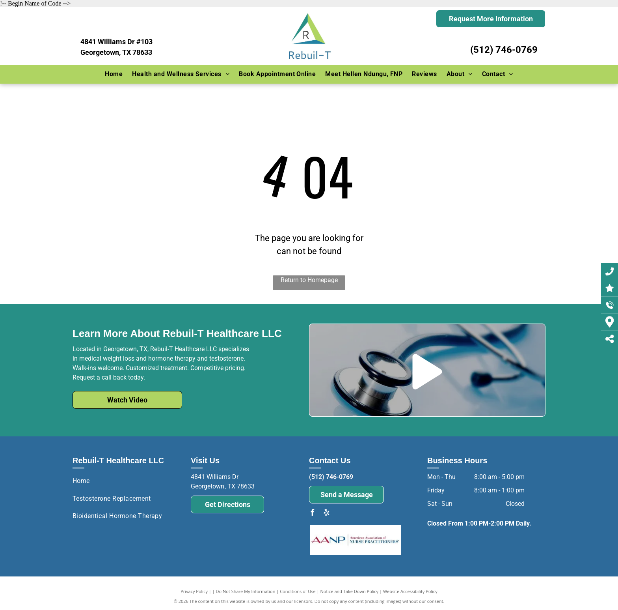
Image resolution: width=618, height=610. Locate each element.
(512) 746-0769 (504, 49)
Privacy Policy (194, 591)
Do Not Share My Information (245, 591)
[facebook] (312, 513)
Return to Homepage (309, 280)
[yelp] (326, 513)
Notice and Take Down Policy (349, 591)
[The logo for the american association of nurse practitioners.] (355, 540)
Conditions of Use (298, 591)
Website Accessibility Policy (410, 591)
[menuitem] (113, 74)
